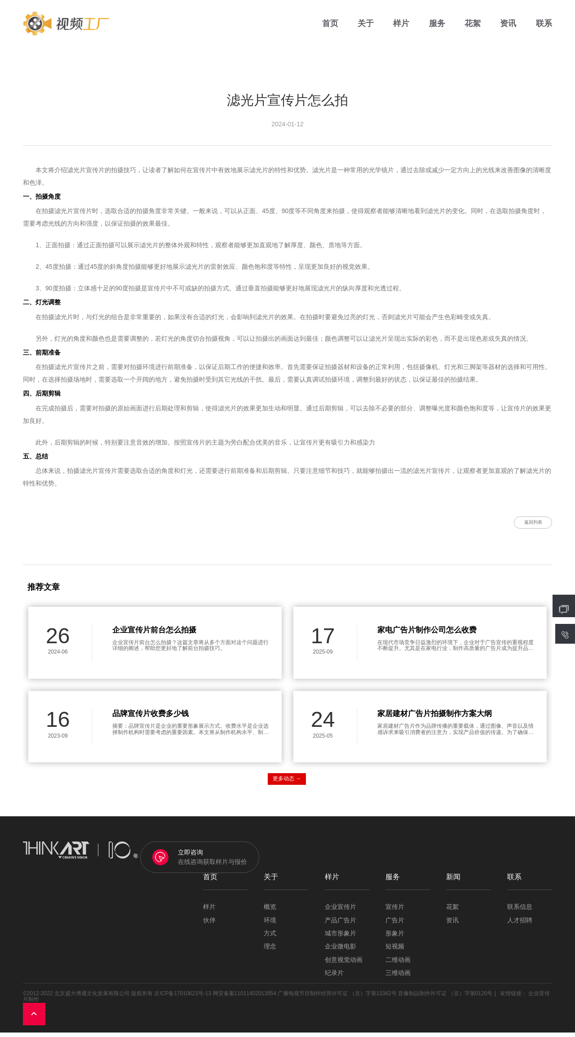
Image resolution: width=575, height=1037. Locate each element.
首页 (330, 26)
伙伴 (209, 924)
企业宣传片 (340, 911)
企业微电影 (340, 951)
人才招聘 (519, 924)
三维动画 (398, 978)
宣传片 (394, 911)
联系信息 (519, 911)
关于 (366, 26)
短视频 (394, 951)
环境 (270, 924)
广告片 (394, 924)
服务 (437, 26)
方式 (270, 938)
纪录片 (334, 978)
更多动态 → (287, 783)
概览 (270, 911)
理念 (270, 951)
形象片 (394, 938)
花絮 (472, 26)
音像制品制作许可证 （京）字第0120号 (445, 998)
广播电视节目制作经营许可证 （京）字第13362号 (337, 998)
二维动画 (398, 964)
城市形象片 (340, 938)
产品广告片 (340, 924)
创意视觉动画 (344, 964)
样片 (401, 26)
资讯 (508, 26)
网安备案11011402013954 (244, 998)
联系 (544, 26)
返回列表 (525, 524)
